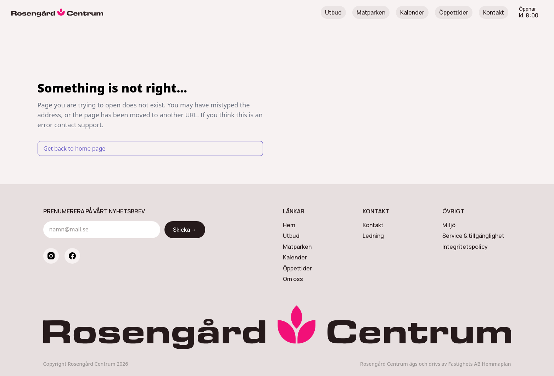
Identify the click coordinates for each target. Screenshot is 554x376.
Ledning (373, 236)
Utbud (333, 12)
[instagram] (51, 256)
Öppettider (453, 12)
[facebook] (72, 256)
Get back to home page (75, 148)
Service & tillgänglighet (473, 236)
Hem (289, 225)
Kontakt (493, 12)
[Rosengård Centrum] (57, 12)
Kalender (412, 12)
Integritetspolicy (465, 247)
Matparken (371, 12)
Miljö (448, 225)
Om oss (293, 279)
